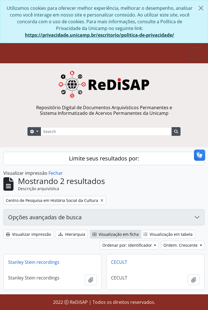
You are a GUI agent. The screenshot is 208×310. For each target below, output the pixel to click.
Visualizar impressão (28, 234)
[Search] (106, 131)
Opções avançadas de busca (45, 217)
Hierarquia (71, 234)
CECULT (119, 262)
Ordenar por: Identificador (127, 245)
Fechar (55, 173)
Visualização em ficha (116, 234)
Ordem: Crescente (181, 245)
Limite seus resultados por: (104, 158)
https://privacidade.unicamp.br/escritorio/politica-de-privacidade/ (99, 35)
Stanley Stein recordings (33, 262)
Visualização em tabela (168, 234)
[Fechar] (201, 8)
